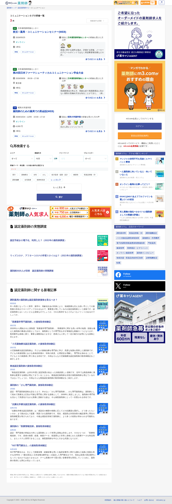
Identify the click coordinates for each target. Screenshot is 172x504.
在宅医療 (28, 180)
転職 (118, 263)
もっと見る (56, 180)
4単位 (16, 93)
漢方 (14, 175)
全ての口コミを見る (95, 59)
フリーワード (64, 153)
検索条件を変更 (97, 21)
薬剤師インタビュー (145, 253)
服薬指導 (120, 248)
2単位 (16, 136)
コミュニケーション (28, 52)
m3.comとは (160, 500)
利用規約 (108, 500)
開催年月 (38, 153)
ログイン (162, 2)
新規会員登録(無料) (139, 135)
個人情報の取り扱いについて (124, 500)
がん (44, 175)
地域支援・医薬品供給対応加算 (130, 258)
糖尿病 (75, 175)
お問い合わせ (149, 500)
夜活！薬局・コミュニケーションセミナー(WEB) (39, 32)
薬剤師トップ (11, 8)
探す (59, 197)
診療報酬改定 (151, 258)
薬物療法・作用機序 (150, 238)
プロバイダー (88, 153)
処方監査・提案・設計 (60, 175)
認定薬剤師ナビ (23, 8)
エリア (12, 153)
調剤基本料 (121, 233)
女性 (35, 175)
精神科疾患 (41, 180)
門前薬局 (151, 243)
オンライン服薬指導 (125, 253)
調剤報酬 (15, 180)
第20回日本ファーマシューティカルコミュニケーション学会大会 (48, 72)
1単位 (16, 52)
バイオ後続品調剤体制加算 (128, 238)
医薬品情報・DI (89, 175)
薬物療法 (24, 175)
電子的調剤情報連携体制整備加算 (131, 243)
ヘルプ (139, 500)
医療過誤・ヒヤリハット (137, 248)
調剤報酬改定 (151, 233)
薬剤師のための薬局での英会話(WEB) (33, 111)
